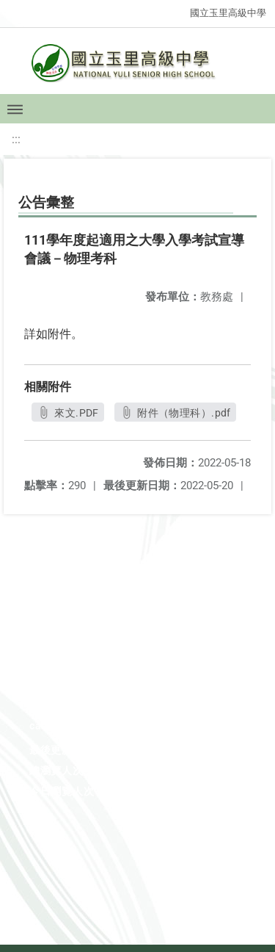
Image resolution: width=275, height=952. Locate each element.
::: (16, 139)
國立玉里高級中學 (228, 12)
